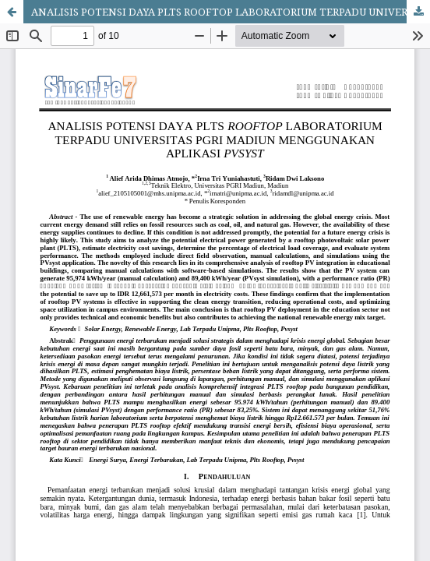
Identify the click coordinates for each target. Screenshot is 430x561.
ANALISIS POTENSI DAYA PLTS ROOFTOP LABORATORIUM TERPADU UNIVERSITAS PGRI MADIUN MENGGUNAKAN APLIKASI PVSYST (230, 12)
